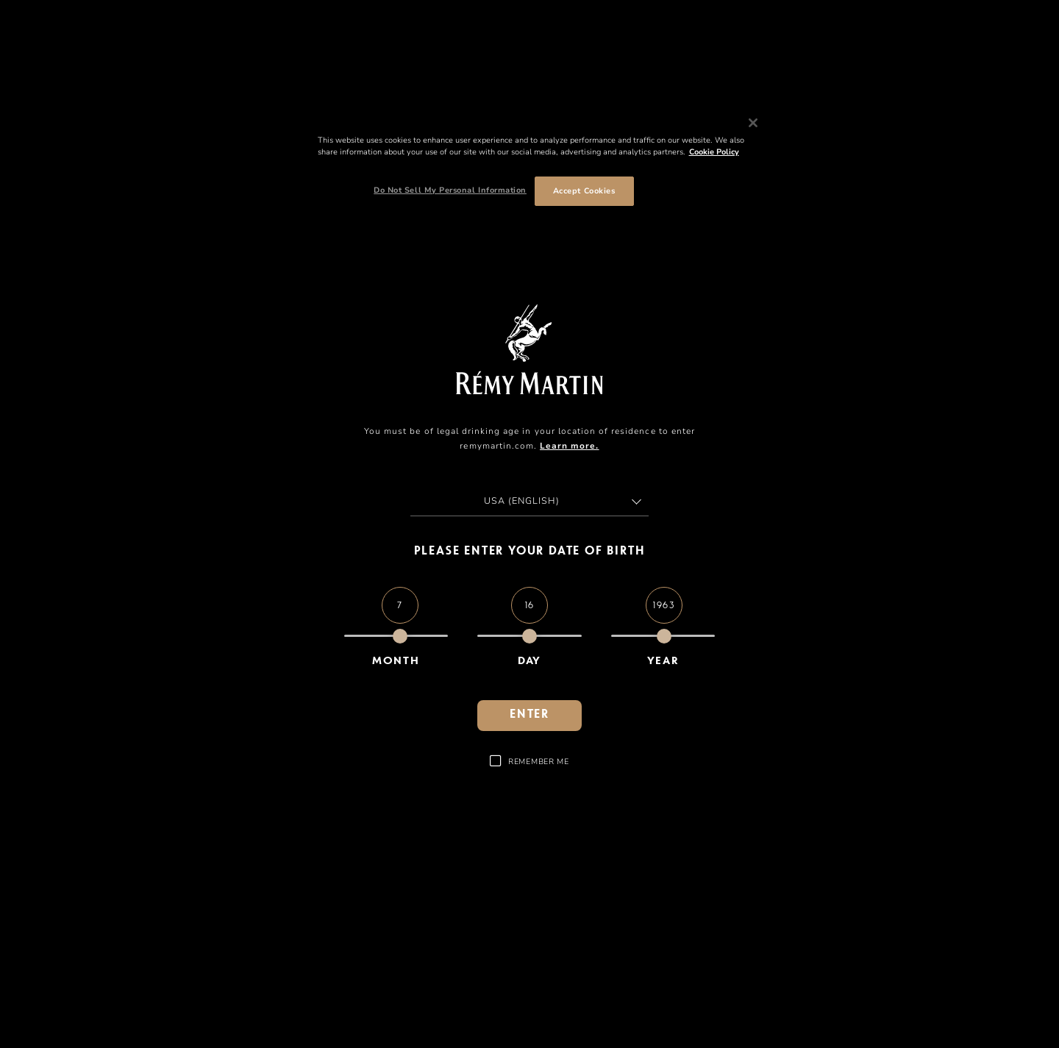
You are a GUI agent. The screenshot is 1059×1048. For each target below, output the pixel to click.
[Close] (753, 123)
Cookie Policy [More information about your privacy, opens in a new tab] (714, 151)
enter (529, 715)
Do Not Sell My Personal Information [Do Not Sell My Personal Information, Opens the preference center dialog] (450, 190)
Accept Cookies (584, 190)
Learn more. (569, 446)
